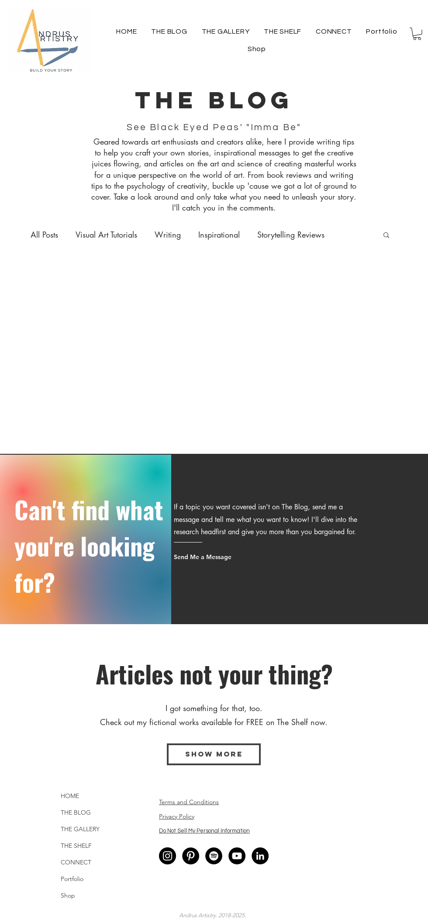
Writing (168, 234)
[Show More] (214, 754)
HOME (70, 796)
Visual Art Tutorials (106, 234)
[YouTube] (236, 855)
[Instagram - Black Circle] (167, 855)
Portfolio (72, 879)
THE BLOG (76, 812)
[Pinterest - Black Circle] (190, 855)
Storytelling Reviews (290, 234)
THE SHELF (76, 846)
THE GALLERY (80, 829)
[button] (417, 34)
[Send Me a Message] (207, 557)
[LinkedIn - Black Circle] (260, 855)
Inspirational (219, 234)
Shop (68, 895)
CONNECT (76, 862)
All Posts (44, 234)
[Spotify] (213, 855)
